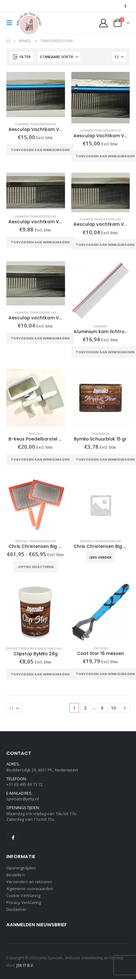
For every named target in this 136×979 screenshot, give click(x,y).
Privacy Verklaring (23, 902)
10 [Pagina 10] (113, 708)
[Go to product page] (35, 94)
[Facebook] (125, 6)
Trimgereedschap (43, 124)
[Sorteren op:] (59, 56)
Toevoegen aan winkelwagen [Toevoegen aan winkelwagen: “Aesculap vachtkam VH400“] (40, 242)
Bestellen (15, 875)
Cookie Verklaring (23, 895)
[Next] (125, 708)
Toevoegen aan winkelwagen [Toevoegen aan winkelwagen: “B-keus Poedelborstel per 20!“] (40, 459)
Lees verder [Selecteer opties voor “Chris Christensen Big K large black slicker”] (100, 557)
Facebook (13, 837)
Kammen (21, 124)
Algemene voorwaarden (29, 888)
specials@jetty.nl (22, 799)
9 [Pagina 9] (102, 708)
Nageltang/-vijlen (52, 648)
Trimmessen (100, 434)
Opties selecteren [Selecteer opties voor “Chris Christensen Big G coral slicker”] (35, 566)
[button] (11, 23)
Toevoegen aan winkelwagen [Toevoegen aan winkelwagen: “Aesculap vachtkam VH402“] (40, 338)
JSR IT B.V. (25, 965)
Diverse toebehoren (21, 648)
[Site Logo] (29, 23)
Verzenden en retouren (29, 881)
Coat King (100, 648)
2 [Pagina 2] (85, 708)
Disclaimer (16, 909)
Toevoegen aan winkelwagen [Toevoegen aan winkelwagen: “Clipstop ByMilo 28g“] (40, 674)
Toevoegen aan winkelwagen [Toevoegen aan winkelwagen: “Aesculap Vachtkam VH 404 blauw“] (40, 149)
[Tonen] (119, 56)
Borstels (35, 434)
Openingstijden (21, 868)
